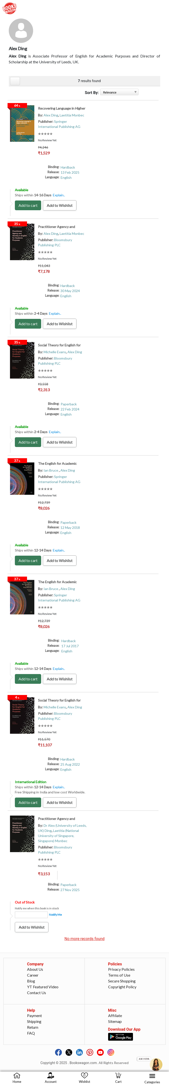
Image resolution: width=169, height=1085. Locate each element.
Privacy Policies (121, 969)
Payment (34, 1015)
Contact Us (36, 992)
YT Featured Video (42, 986)
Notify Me (55, 914)
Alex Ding (51, 115)
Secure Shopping (122, 981)
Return (32, 1027)
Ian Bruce (51, 470)
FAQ (31, 1033)
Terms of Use (119, 975)
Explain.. (59, 195)
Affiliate (115, 1015)
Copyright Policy (122, 986)
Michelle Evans (55, 352)
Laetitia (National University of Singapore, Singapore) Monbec (58, 835)
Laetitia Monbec (72, 115)
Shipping (34, 1021)
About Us (35, 969)
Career (32, 975)
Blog (31, 981)
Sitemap (115, 1021)
